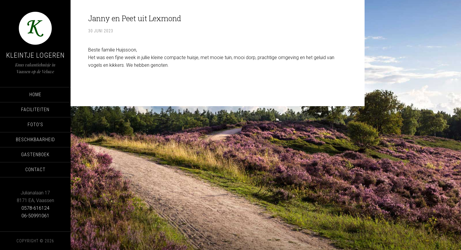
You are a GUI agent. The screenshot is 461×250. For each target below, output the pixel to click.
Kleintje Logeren (35, 55)
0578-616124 (35, 208)
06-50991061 (35, 216)
